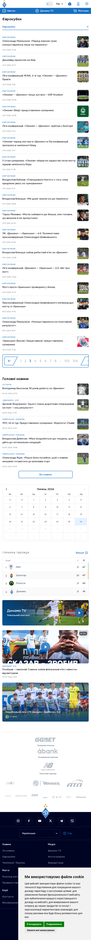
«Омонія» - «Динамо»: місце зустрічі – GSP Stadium (32, 94)
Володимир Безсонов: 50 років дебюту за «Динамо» (33, 388)
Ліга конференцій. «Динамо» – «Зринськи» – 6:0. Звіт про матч (36, 270)
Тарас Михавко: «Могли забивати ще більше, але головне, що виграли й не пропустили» (37, 216)
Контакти (8, 896)
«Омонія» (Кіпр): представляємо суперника (28, 110)
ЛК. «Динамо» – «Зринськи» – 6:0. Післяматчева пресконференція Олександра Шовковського (30, 235)
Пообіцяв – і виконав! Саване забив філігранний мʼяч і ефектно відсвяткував (39, 671)
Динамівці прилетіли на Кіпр (19, 60)
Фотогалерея (56, 856)
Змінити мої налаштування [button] (41, 930)
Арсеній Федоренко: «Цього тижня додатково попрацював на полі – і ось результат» (38, 405)
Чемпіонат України (13, 419)
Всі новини (45, 474)
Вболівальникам (11, 902)
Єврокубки (9, 37)
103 (67, 361)
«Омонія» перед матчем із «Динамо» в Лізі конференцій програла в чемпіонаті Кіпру (35, 143)
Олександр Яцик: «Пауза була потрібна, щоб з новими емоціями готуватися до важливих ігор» (35, 459)
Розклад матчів (11, 876)
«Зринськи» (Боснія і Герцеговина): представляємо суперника (32, 342)
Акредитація (55, 862)
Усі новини (8, 850)
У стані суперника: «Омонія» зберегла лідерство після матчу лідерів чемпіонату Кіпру (39, 162)
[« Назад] (11, 361)
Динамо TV (54, 850)
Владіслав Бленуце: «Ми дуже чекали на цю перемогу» (35, 198)
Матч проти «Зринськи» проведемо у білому (28, 287)
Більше (82, 552)
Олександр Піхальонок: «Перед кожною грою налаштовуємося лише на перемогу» (29, 42)
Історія (7, 385)
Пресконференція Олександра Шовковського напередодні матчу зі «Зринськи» (37, 304)
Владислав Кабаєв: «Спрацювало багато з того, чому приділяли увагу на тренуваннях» (35, 181)
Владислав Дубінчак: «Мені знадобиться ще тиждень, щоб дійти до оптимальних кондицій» (38, 440)
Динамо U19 (9, 666)
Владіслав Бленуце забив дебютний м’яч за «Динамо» (35, 252)
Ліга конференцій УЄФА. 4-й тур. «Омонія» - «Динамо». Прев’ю (35, 77)
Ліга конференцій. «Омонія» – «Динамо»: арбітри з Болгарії (37, 125)
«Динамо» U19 (10, 400)
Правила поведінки (13, 882)
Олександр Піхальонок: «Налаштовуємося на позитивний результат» (37, 323)
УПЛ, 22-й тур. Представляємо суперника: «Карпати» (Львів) (38, 422)
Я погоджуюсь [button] (34, 924)
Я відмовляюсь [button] (54, 924)
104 (75, 361)
